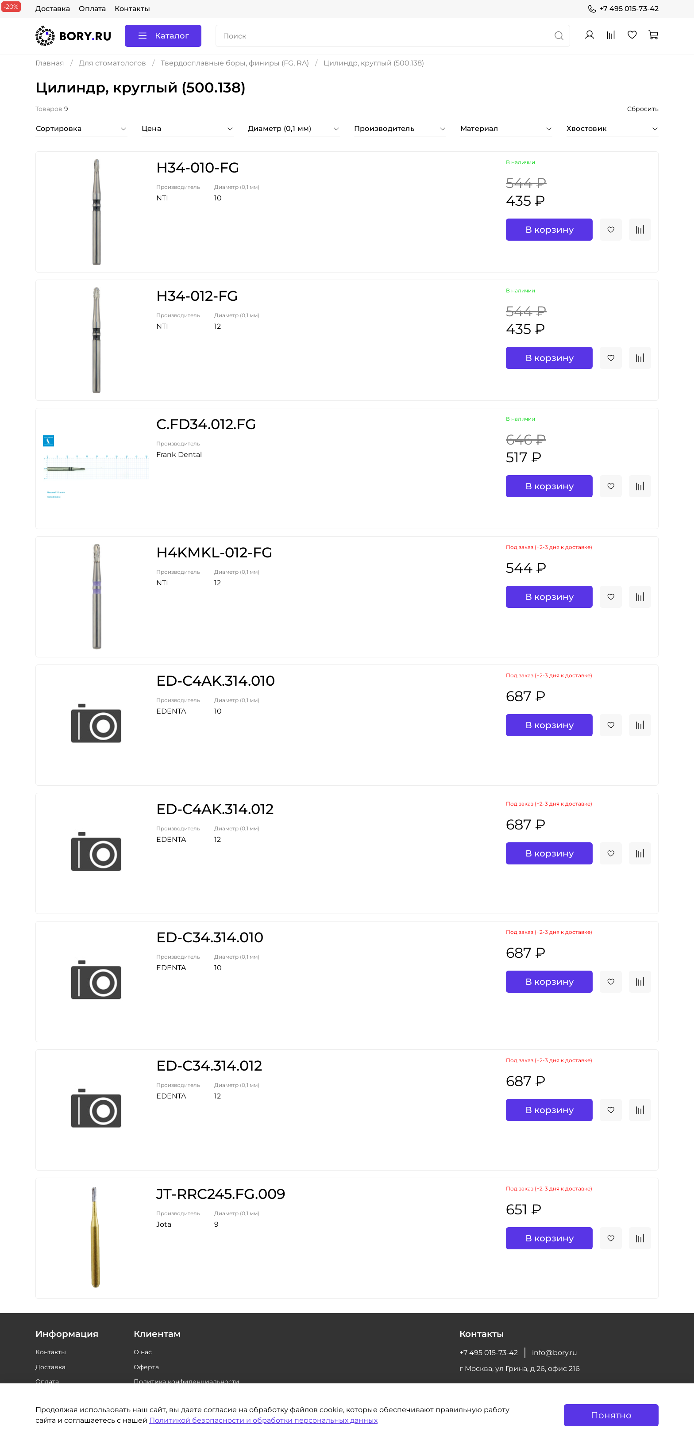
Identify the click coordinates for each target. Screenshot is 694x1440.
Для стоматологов (112, 63)
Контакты (132, 8)
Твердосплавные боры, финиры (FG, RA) (235, 63)
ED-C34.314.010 (209, 937)
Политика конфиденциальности (186, 1382)
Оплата (92, 8)
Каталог (163, 36)
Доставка (52, 8)
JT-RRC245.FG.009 (220, 1193)
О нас (143, 1352)
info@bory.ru (554, 1352)
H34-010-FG (197, 167)
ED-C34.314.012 (209, 1065)
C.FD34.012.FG (206, 424)
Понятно (611, 1415)
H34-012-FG (197, 295)
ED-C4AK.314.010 (215, 680)
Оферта (146, 1367)
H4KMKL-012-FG (214, 552)
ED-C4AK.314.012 (215, 809)
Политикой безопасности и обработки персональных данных (263, 1420)
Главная (49, 63)
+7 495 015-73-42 (623, 9)
